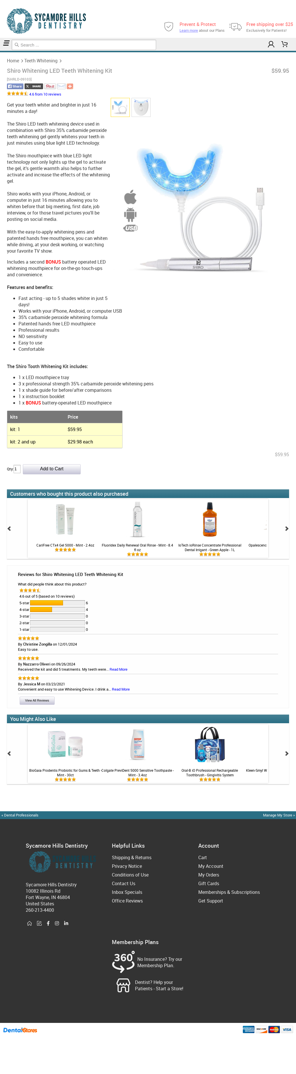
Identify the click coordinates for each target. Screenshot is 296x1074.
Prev (9, 528)
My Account (210, 866)
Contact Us (123, 883)
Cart (202, 857)
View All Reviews (37, 700)
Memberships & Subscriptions (229, 892)
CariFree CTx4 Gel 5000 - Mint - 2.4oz (65, 545)
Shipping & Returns (131, 857)
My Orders (208, 875)
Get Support (210, 901)
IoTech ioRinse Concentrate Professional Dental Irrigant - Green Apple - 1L (209, 547)
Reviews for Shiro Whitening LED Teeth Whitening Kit (70, 574)
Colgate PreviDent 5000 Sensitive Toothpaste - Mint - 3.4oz (137, 772)
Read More (118, 669)
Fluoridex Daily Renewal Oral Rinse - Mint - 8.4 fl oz (137, 547)
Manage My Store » (279, 815)
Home (0, 51)
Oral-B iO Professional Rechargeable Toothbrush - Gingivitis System (210, 772)
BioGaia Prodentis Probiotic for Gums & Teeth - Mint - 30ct (65, 772)
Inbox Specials (127, 892)
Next (286, 528)
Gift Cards (208, 883)
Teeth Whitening (2, 51)
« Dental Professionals (19, 815)
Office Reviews (127, 901)
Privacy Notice (127, 866)
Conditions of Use (130, 875)
